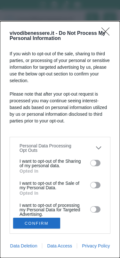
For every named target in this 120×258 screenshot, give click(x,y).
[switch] (95, 163)
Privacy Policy (96, 245)
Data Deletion (23, 245)
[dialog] (60, 139)
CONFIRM (37, 223)
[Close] (107, 33)
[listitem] (60, 148)
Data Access (59, 245)
